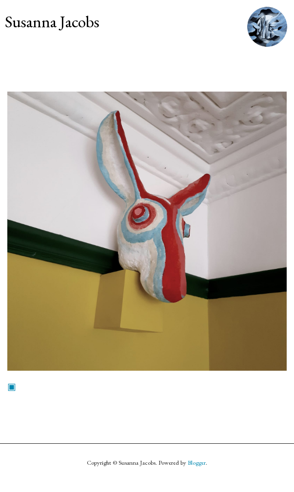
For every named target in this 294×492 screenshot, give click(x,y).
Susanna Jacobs (52, 21)
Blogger (197, 462)
